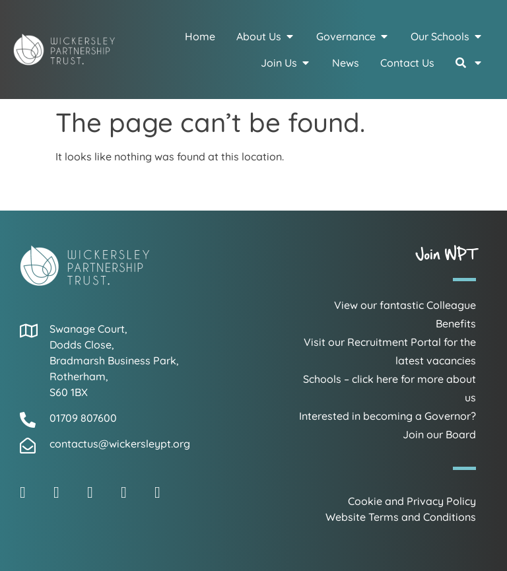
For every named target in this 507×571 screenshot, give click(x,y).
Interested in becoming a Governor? (387, 415)
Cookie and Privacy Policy (412, 501)
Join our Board (439, 434)
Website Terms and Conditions (400, 516)
